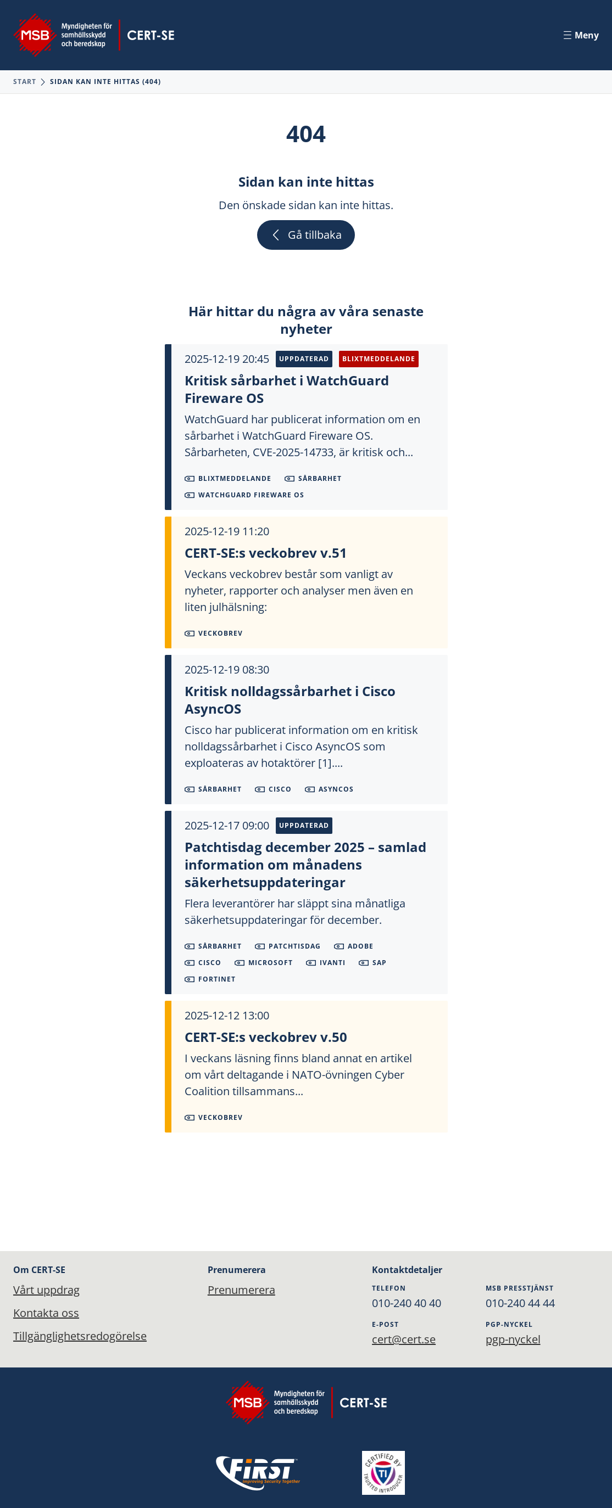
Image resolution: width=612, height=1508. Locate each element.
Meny (581, 35)
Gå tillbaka (306, 234)
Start (24, 81)
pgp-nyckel (513, 1339)
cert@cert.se (404, 1339)
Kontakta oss (46, 1312)
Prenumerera (239, 1289)
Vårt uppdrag (46, 1289)
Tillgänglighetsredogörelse (80, 1335)
